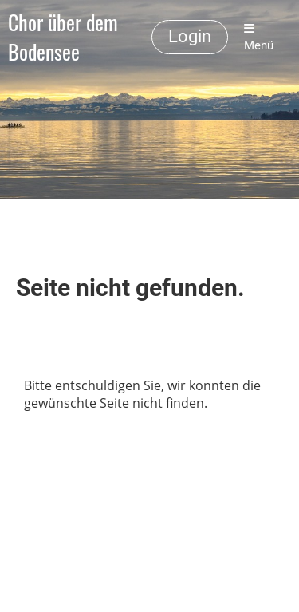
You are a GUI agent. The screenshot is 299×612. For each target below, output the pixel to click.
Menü (258, 37)
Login (189, 36)
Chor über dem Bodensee (63, 37)
